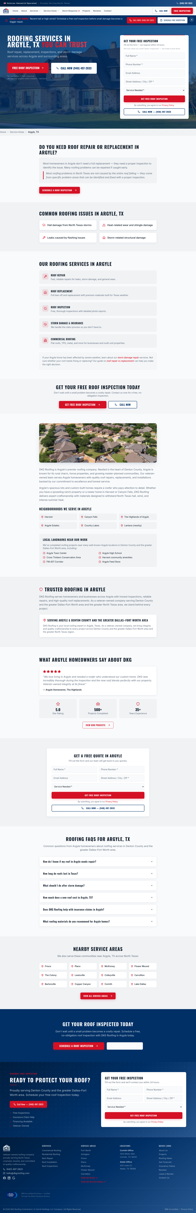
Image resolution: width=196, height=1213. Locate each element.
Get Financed (165, 1162)
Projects (86, 11)
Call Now (161, 11)
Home (15, 11)
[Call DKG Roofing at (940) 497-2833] (154, 111)
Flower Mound (87, 1170)
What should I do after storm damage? (98, 885)
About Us (163, 1150)
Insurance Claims (167, 1166)
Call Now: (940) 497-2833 (141, 20)
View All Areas (89, 1178)
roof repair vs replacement (120, 361)
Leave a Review (166, 1174)
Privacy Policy (168, 105)
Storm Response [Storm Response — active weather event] (70, 11)
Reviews (97, 11)
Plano (83, 1162)
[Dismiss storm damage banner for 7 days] (191, 19)
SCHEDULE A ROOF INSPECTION (59, 190)
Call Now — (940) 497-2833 (154, 111)
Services (35, 11)
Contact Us (164, 1177)
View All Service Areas (93, 1182)
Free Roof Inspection (28, 68)
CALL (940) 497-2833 (125, 1046)
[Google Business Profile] (13, 1178)
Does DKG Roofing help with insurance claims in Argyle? (98, 909)
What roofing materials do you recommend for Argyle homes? (98, 921)
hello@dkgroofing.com (16, 1173)
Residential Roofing (51, 1154)
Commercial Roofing (51, 1150)
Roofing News (165, 1158)
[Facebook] (4, 1178)
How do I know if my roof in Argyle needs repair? (98, 861)
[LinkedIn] (9, 1178)
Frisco (84, 1158)
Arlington (85, 1154)
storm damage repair (128, 357)
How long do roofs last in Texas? (98, 873)
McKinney (85, 1166)
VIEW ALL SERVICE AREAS (98, 995)
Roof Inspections (50, 1166)
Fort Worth (86, 1150)
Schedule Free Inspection (172, 20)
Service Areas (51, 11)
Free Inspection (182, 10)
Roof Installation (49, 1162)
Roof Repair (47, 1158)
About (24, 11)
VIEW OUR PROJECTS (98, 725)
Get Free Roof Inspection (154, 98)
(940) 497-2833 (184, 3)
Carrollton (85, 1174)
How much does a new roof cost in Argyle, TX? (98, 897)
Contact (107, 11)
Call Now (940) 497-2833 (74, 68)
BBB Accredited (171, 1209)
